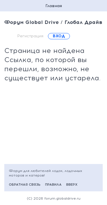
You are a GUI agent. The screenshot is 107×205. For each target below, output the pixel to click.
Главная (53, 5)
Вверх (71, 184)
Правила (53, 184)
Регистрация (30, 36)
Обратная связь (25, 184)
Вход (59, 36)
